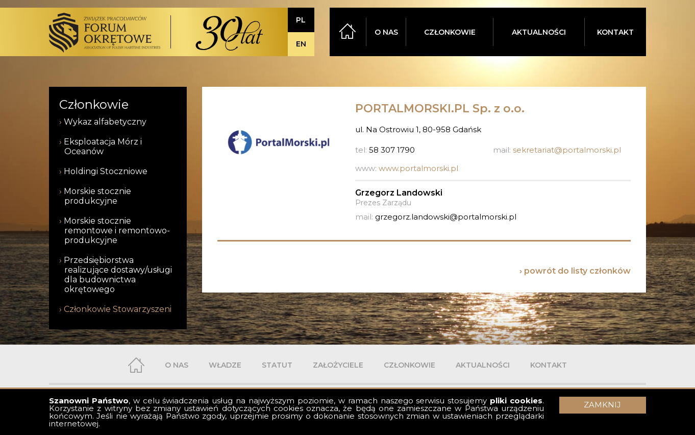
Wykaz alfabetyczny (105, 122)
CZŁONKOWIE (450, 32)
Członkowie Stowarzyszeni (117, 309)
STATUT (277, 365)
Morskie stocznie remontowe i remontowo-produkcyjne (117, 230)
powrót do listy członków (577, 271)
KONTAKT (615, 32)
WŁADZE (225, 365)
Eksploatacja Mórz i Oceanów (103, 146)
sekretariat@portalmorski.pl (567, 150)
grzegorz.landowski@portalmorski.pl (445, 217)
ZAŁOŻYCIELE (338, 365)
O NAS (386, 32)
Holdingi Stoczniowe (105, 171)
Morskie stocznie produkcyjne (97, 196)
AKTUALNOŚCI (539, 32)
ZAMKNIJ (602, 404)
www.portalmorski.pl (418, 168)
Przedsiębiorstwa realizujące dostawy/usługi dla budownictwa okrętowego (118, 274)
